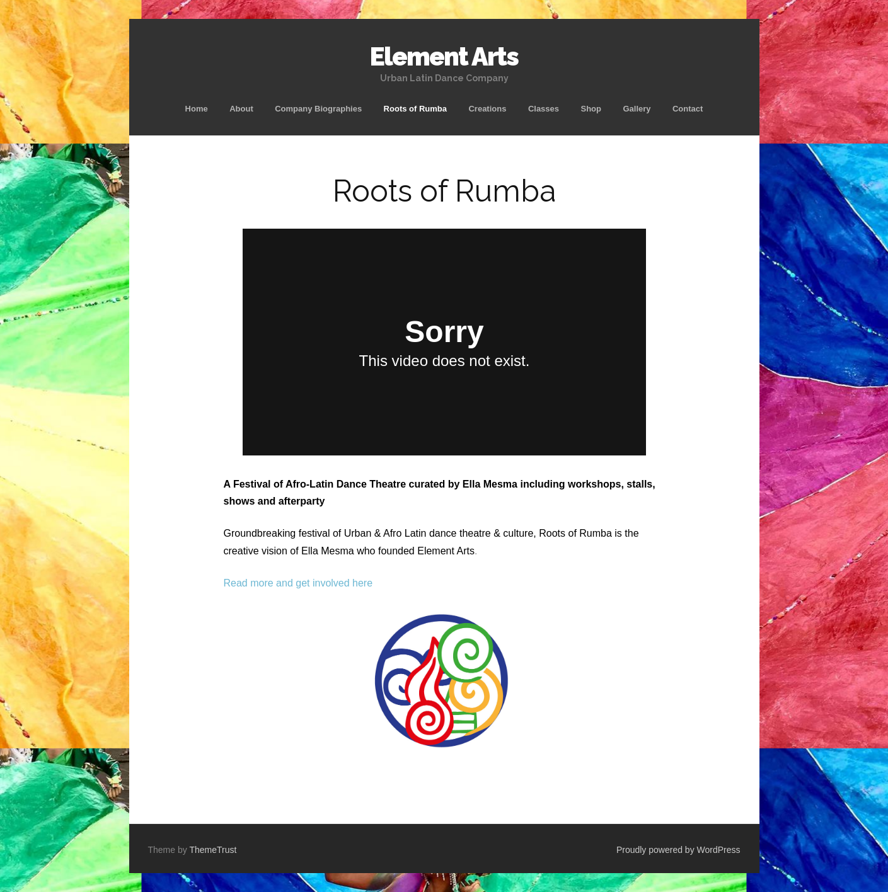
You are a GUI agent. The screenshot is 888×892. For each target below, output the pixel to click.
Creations (487, 109)
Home (196, 109)
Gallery (636, 109)
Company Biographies (318, 109)
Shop (590, 109)
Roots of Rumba (415, 109)
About (241, 109)
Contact (687, 109)
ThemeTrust (212, 850)
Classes (543, 109)
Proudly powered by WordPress (678, 850)
